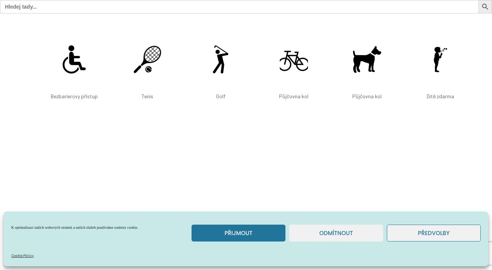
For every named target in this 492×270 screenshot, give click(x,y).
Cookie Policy (22, 255)
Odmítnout (336, 233)
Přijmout (239, 233)
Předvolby (434, 233)
